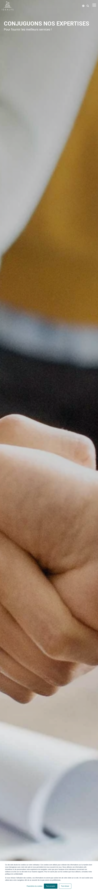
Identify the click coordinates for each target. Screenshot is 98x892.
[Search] (87, 6)
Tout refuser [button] (65, 886)
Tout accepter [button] (50, 886)
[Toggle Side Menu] (94, 5)
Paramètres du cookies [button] (34, 886)
